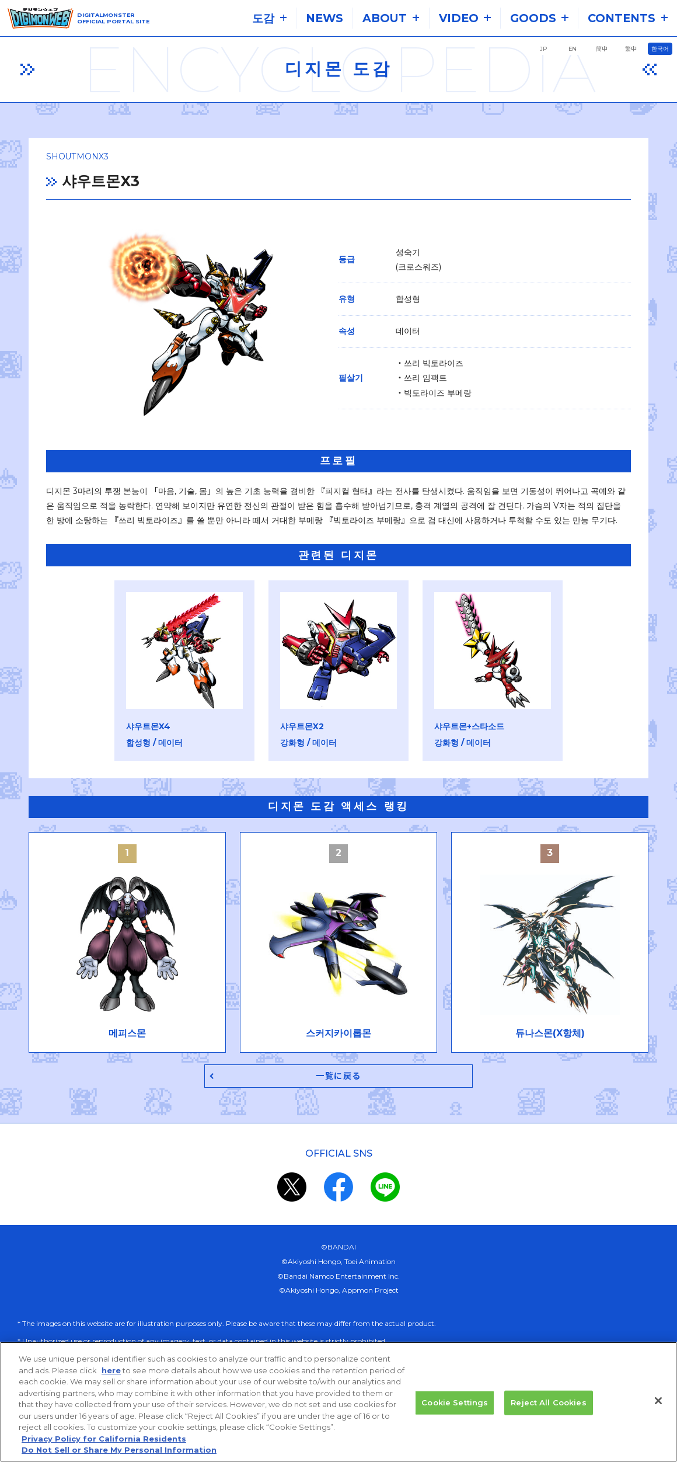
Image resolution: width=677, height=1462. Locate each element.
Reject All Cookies (548, 1403)
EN (572, 49)
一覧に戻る (339, 1077)
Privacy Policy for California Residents (104, 1439)
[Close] (658, 1401)
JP (543, 49)
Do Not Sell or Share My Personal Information (119, 1451)
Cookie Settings (454, 1403)
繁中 (631, 49)
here (111, 1371)
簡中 (602, 49)
